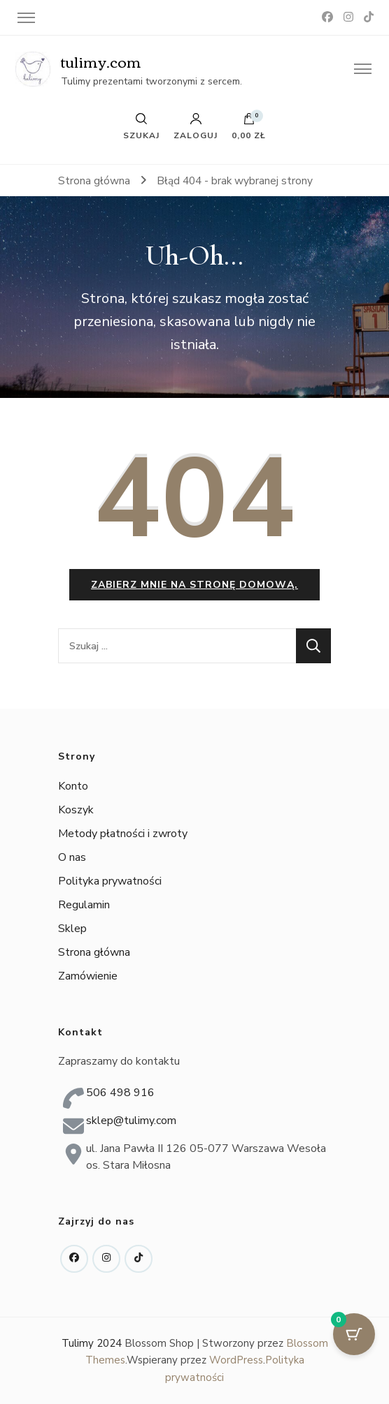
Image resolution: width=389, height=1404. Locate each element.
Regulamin (84, 904)
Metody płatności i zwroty (123, 833)
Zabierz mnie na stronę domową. (194, 584)
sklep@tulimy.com (131, 1120)
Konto (73, 786)
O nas (72, 857)
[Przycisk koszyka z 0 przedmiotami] (354, 1334)
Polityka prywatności (110, 881)
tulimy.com (101, 61)
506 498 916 (120, 1092)
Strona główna (94, 952)
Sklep (72, 928)
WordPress (236, 1360)
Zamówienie (88, 976)
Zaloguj (196, 126)
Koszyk (76, 810)
